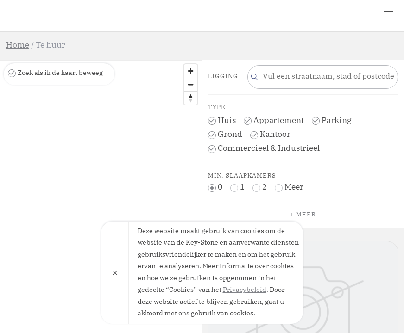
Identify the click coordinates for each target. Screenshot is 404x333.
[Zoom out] (190, 84)
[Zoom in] (190, 71)
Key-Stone (59, 16)
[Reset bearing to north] (190, 98)
